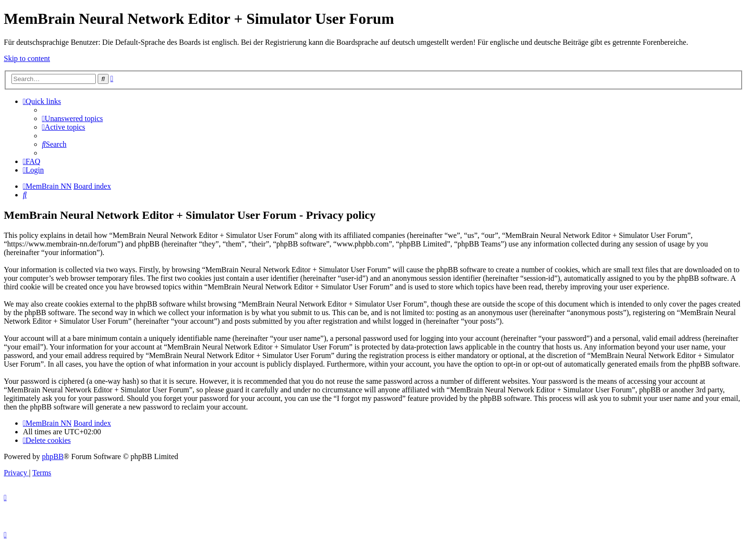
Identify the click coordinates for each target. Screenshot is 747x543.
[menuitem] (72, 118)
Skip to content (27, 58)
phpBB (52, 456)
